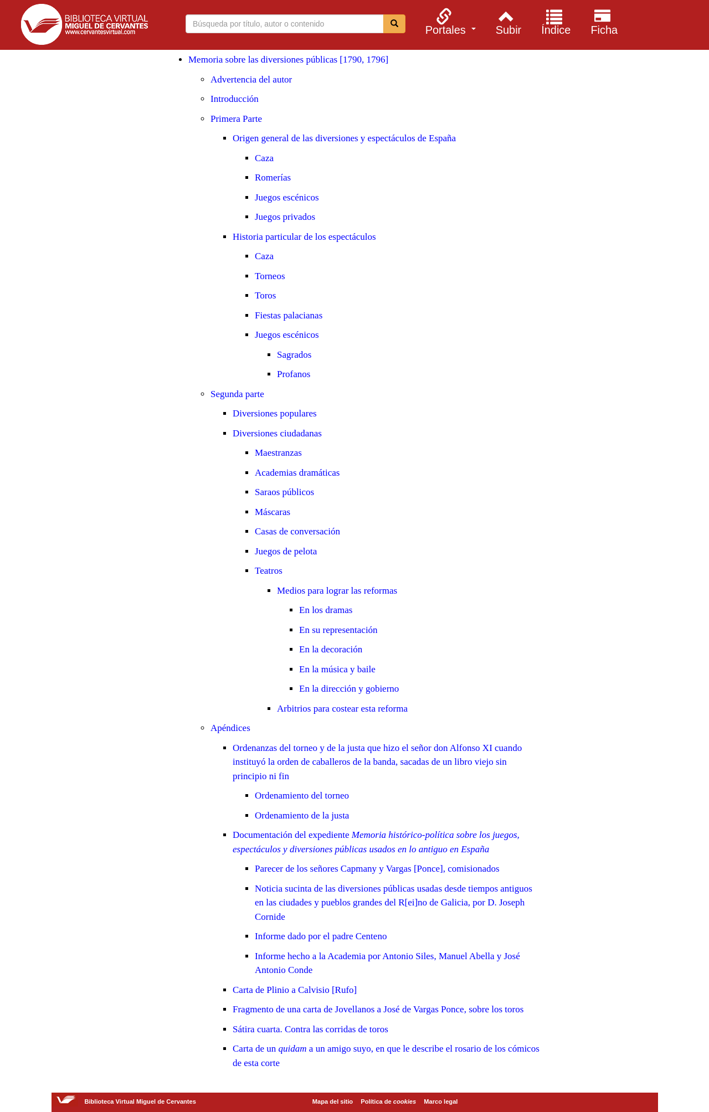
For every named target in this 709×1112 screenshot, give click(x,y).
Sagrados (294, 354)
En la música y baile (337, 669)
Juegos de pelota (286, 551)
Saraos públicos (284, 492)
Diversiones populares (275, 413)
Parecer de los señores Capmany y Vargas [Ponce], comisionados (377, 868)
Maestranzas (278, 452)
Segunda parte (237, 394)
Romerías (273, 177)
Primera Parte (236, 119)
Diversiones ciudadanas (277, 433)
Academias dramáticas (297, 472)
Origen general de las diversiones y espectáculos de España (344, 138)
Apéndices (230, 728)
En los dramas (325, 610)
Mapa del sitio (332, 1101)
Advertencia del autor (251, 79)
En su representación (338, 630)
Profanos (293, 374)
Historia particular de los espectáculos (304, 236)
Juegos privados (285, 217)
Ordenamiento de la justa (302, 815)
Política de (388, 1101)
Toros (265, 295)
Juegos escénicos (287, 197)
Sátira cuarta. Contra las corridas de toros (310, 1029)
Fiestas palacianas (288, 315)
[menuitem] (449, 21)
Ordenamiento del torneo (302, 795)
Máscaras (272, 512)
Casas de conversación (297, 531)
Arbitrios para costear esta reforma (342, 708)
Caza (264, 158)
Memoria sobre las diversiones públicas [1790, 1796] (288, 59)
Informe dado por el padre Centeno (321, 936)
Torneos (270, 276)
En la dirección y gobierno (349, 688)
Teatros (268, 570)
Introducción (234, 99)
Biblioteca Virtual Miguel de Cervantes (84, 26)
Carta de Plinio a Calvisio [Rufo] (295, 990)
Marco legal (441, 1101)
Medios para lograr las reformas (337, 590)
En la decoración (330, 649)
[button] (449, 21)
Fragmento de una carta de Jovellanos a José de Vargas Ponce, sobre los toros (378, 1009)
